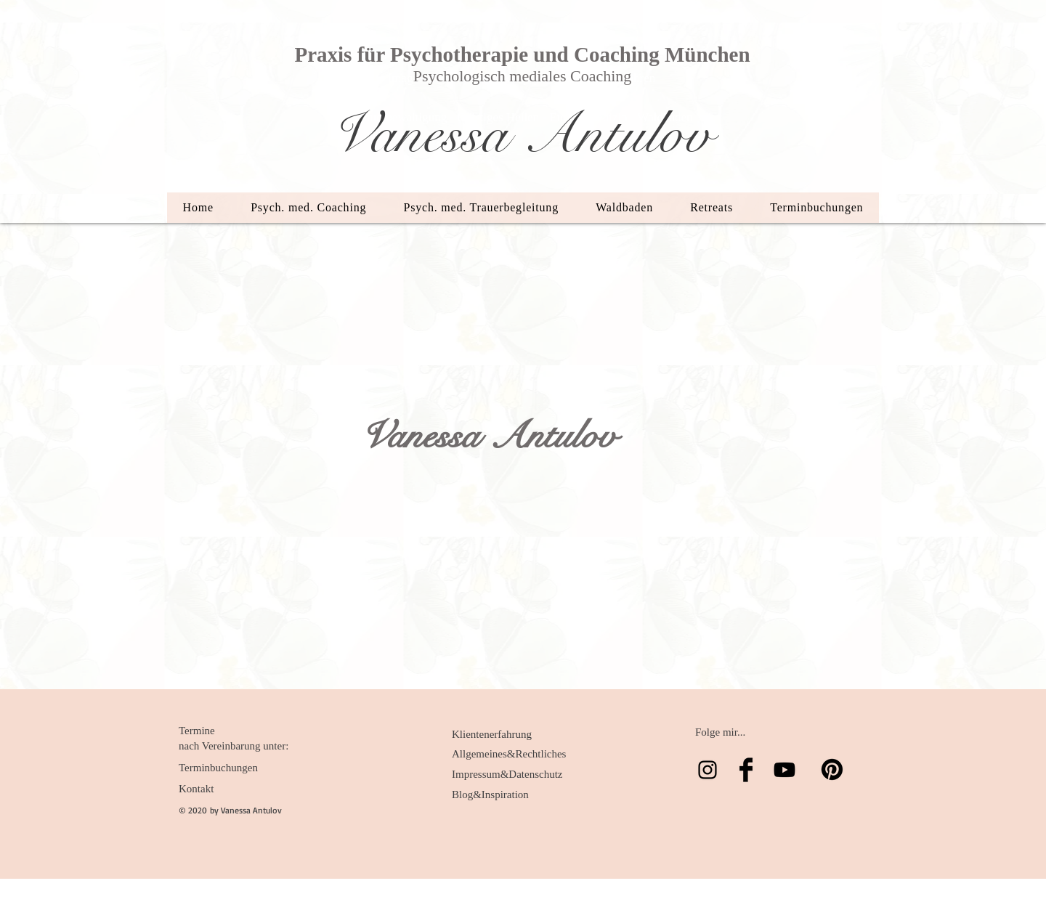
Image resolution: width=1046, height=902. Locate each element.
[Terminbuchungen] (228, 768)
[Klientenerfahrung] (501, 734)
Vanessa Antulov (520, 133)
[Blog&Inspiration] (501, 794)
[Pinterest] (832, 769)
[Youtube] (784, 769)
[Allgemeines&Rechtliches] (509, 754)
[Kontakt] (228, 789)
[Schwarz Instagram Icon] (707, 769)
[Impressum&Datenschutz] (507, 774)
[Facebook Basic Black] (746, 769)
